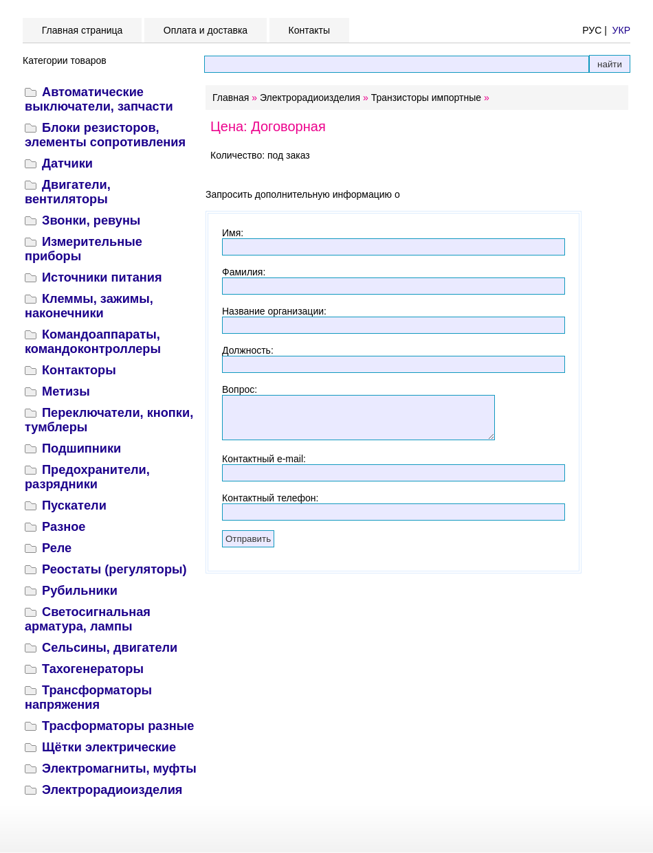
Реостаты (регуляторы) (114, 569)
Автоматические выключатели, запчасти (99, 99)
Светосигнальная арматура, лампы (88, 619)
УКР (621, 30)
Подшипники (81, 448)
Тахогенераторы (93, 669)
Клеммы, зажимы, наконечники (89, 306)
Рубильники (80, 591)
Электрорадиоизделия (112, 790)
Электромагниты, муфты (119, 768)
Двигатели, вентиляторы (68, 192)
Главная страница (82, 30)
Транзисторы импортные (426, 97)
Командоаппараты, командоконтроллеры (93, 342)
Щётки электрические (109, 747)
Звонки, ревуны (91, 220)
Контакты (309, 30)
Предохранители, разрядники (87, 477)
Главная (230, 97)
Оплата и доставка (205, 30)
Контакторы (79, 370)
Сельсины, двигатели (109, 648)
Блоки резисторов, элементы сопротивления (105, 135)
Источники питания (102, 277)
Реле (56, 548)
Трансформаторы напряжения (88, 697)
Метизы (66, 391)
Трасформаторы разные (118, 726)
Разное (63, 527)
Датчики (67, 163)
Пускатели (74, 505)
